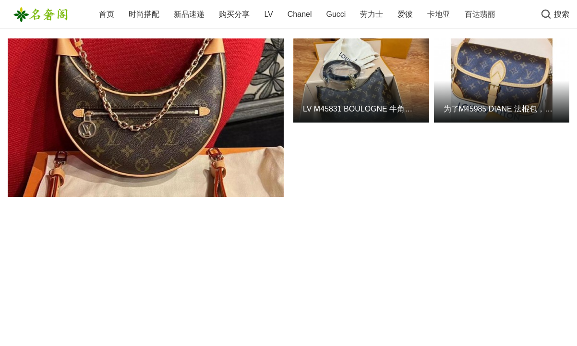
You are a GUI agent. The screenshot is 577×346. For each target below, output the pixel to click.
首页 (106, 14)
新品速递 (189, 14)
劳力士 (371, 14)
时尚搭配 (144, 14)
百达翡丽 (480, 14)
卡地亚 (438, 14)
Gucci (336, 14)
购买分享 (234, 14)
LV (268, 14)
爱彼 (405, 14)
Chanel (300, 14)
